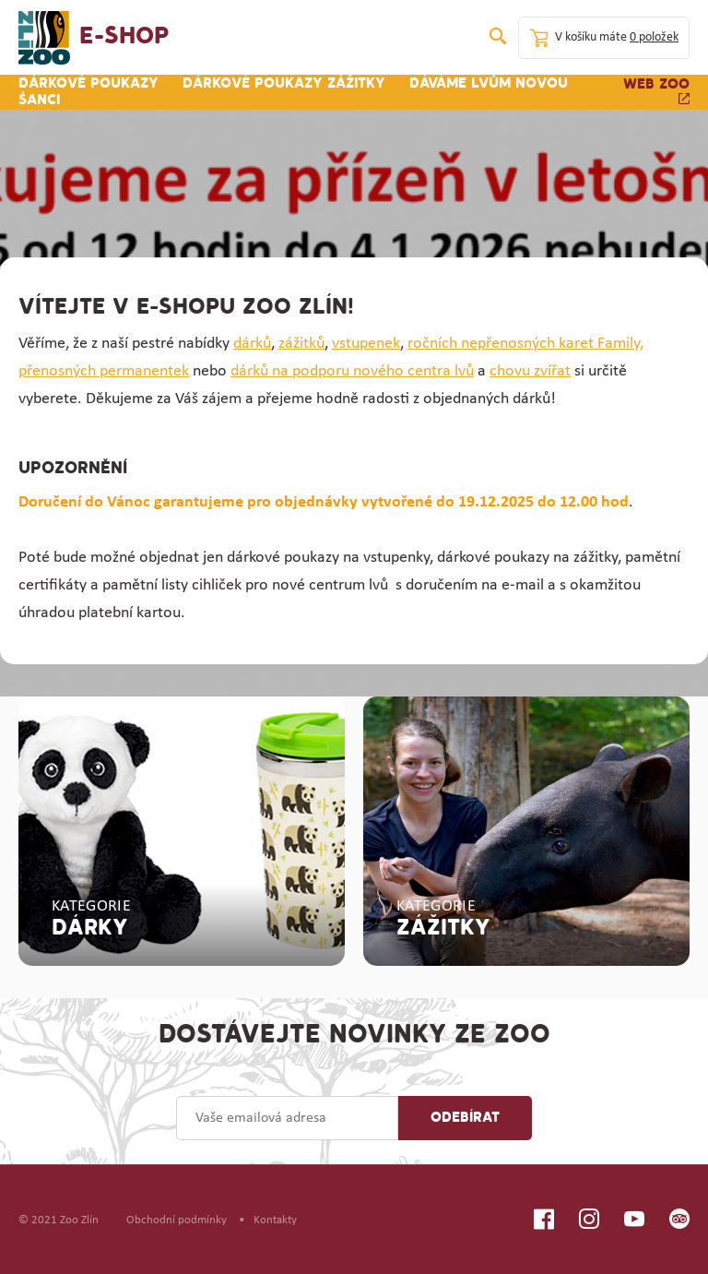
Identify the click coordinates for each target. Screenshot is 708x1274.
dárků (252, 343)
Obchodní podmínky (176, 1220)
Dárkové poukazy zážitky (284, 84)
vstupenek (366, 343)
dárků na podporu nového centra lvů (352, 371)
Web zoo (656, 90)
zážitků (301, 343)
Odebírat (465, 1118)
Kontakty (275, 1220)
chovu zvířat (530, 371)
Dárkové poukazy (88, 84)
